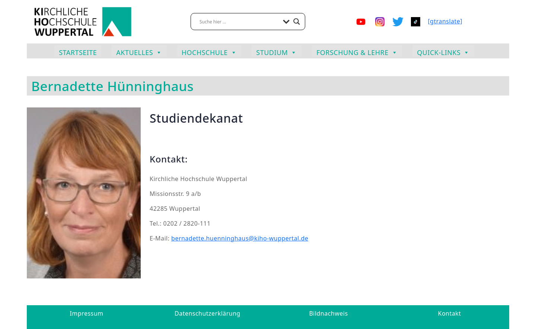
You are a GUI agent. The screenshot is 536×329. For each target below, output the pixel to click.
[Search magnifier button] (296, 21)
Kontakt (449, 313)
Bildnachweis (328, 313)
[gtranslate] (445, 21)
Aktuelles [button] (139, 51)
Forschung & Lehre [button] (357, 51)
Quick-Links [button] (443, 51)
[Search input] (239, 21)
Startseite (78, 52)
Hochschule (209, 51)
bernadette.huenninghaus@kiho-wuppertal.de (239, 238)
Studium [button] (276, 51)
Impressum (86, 313)
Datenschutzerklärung (207, 313)
